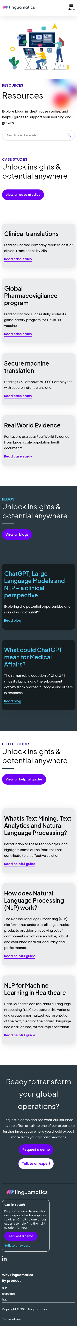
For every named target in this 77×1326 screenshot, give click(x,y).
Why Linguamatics (17, 1275)
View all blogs (17, 534)
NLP (4, 1288)
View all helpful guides (24, 779)
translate (8, 1294)
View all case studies (23, 194)
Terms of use (11, 1319)
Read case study (18, 259)
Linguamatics (18, 8)
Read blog (12, 620)
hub (5, 1299)
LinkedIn (4, 1260)
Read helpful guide (19, 864)
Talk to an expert (36, 1163)
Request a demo (36, 1149)
